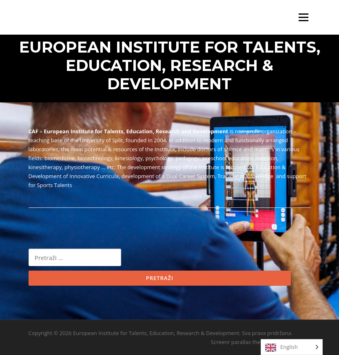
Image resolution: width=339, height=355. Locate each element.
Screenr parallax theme (239, 342)
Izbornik (303, 17)
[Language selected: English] (292, 347)
